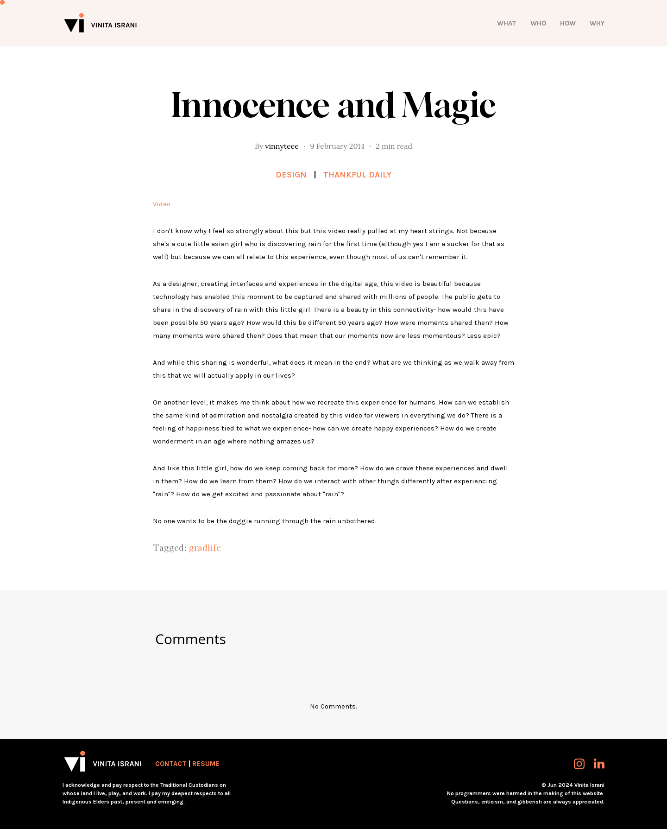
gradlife (205, 547)
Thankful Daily (357, 175)
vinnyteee (281, 146)
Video (161, 204)
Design (291, 175)
